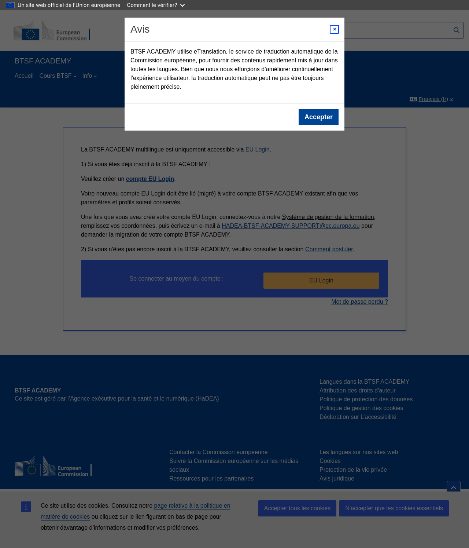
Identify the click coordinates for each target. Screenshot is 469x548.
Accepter (318, 117)
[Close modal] (334, 29)
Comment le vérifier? (155, 5)
